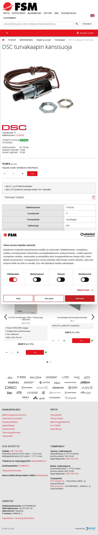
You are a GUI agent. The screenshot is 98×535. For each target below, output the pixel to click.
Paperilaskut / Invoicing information (18, 518)
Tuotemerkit (9, 18)
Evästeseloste (8, 429)
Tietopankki (7, 436)
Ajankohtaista (8, 425)
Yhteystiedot (18, 13)
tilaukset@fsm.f (38, 461)
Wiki (56, 13)
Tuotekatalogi (68, 13)
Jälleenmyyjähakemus (60, 422)
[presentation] (5, 317)
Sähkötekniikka (26, 39)
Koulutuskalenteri (10, 422)
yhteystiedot (42, 475)
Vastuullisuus (56, 429)
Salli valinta (49, 298)
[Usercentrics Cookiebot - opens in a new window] (82, 235)
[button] (47, 362)
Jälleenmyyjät (35, 13)
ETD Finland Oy (57, 481)
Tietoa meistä (56, 418)
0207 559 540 (72, 473)
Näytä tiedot (83, 290)
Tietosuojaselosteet (11, 432)
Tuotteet (12, 39)
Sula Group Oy (56, 486)
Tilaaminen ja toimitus (12, 418)
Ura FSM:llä (55, 425)
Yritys (6, 13)
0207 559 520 (72, 458)
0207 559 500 (16, 451)
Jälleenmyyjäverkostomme (14, 415)
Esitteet (48, 13)
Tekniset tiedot (14, 197)
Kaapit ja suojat (43, 39)
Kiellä (18, 298)
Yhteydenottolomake (11, 470)
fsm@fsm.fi (24, 465)
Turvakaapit (60, 39)
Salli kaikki (80, 298)
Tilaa (32, 174)
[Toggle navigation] (6, 33)
